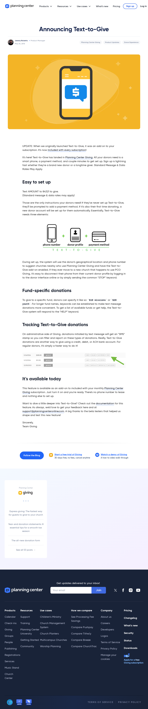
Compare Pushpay (82, 627)
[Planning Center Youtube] (138, 590)
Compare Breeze (81, 640)
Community (27, 646)
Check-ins (10, 623)
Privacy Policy (109, 648)
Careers (105, 623)
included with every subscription (67, 150)
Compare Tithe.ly (81, 633)
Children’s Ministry (50, 616)
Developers (107, 629)
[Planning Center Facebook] (123, 590)
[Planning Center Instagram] (130, 590)
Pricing (116, 6)
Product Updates (112, 42)
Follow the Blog (32, 455)
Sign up (130, 6)
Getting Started (29, 640)
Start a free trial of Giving (68, 454)
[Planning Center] (19, 6)
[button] (114, 454)
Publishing (11, 648)
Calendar (10, 616)
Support (25, 616)
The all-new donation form (26, 540)
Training (25, 623)
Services (9, 661)
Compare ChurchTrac (84, 646)
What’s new (102, 6)
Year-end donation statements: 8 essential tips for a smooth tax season (26, 527)
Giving (8, 629)
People (9, 642)
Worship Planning (50, 646)
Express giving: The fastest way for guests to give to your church (26, 513)
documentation (105, 403)
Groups (9, 635)
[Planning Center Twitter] (115, 590)
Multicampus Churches (53, 640)
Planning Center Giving (90, 42)
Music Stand (12, 667)
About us (106, 616)
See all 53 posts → (26, 549)
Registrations (12, 655)
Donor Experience (131, 42)
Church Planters (49, 633)
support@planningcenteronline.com (43, 411)
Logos (104, 635)
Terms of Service (110, 642)
